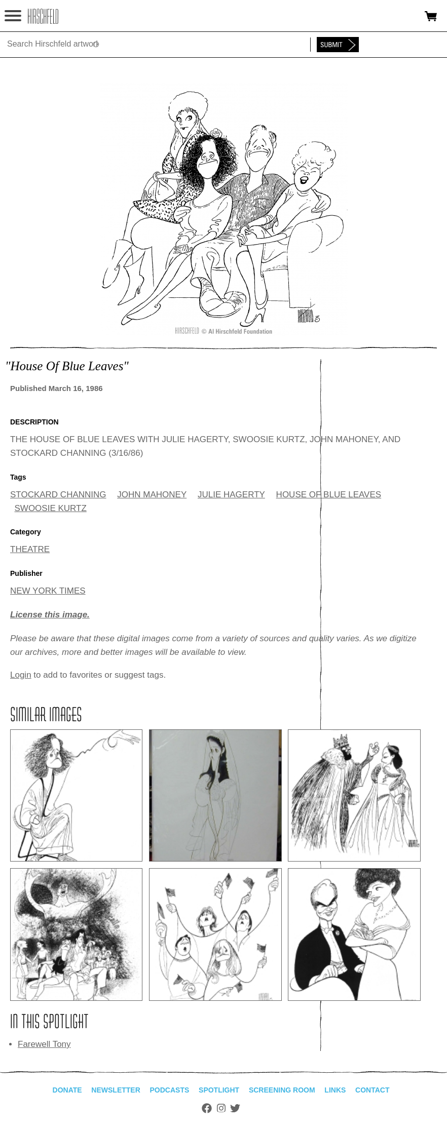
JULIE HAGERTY (231, 494)
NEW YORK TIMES (48, 591)
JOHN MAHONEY (152, 494)
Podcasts (170, 1090)
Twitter (235, 1108)
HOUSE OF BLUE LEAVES (329, 494)
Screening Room (282, 1090)
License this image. (50, 614)
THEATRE (30, 549)
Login (20, 675)
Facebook (207, 1108)
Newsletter (115, 1090)
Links (335, 1090)
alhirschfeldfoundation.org (43, 16)
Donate (67, 1090)
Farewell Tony (44, 1044)
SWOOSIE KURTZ (51, 508)
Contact (372, 1090)
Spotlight (219, 1090)
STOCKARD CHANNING (58, 494)
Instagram (221, 1108)
